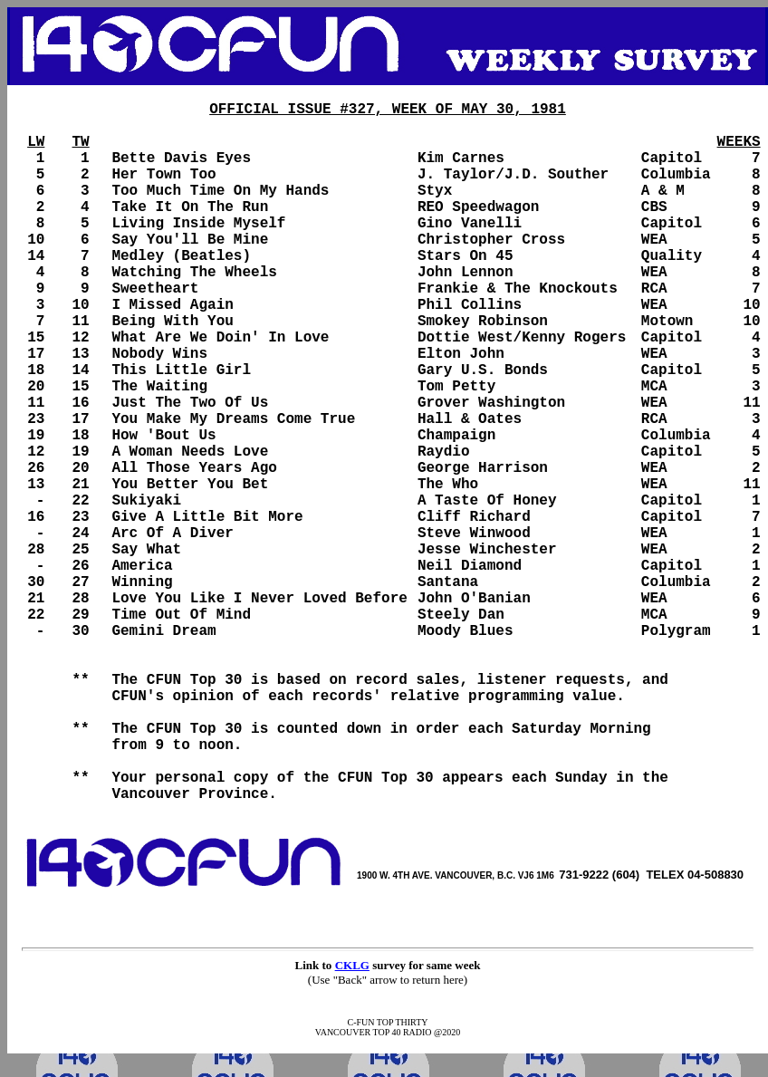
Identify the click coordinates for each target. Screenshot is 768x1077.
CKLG (352, 965)
